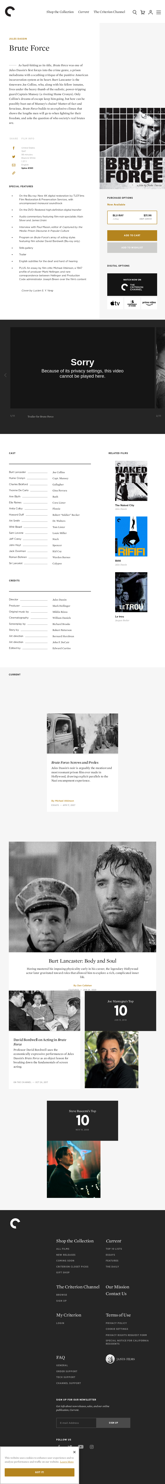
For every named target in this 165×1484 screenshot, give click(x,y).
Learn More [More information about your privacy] (67, 1461)
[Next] (159, 375)
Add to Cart (132, 235)
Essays (55, 870)
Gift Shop (63, 1271)
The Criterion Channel (106, 12)
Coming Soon (65, 1259)
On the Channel (23, 1147)
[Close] (74, 1452)
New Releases (66, 1253)
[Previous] (6, 375)
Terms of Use (118, 1314)
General (62, 1364)
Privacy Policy (116, 1322)
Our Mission (117, 1286)
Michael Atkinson (64, 865)
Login (60, 1322)
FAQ (60, 1356)
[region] (39, 1465)
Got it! (39, 1472)
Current (80, 12)
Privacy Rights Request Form (126, 1334)
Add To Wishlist (132, 247)
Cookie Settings (117, 1327)
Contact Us (116, 1292)
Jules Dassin (18, 38)
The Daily (112, 1265)
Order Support (66, 1370)
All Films (62, 1247)
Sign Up (61, 1299)
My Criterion (68, 1314)
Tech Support (65, 1376)
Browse (61, 1293)
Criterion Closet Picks (72, 1265)
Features (112, 1259)
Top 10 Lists (114, 1247)
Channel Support (68, 1382)
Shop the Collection (56, 12)
